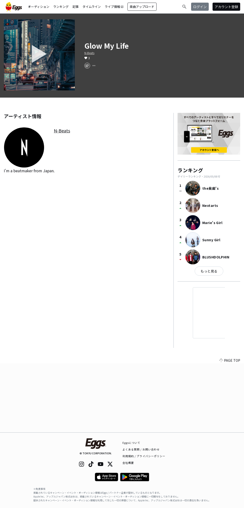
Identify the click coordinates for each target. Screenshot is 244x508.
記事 (75, 6)
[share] (87, 65)
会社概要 (128, 463)
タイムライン (91, 6)
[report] (94, 65)
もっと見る (209, 271)
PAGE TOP (229, 429)
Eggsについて (131, 443)
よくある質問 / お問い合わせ (141, 449)
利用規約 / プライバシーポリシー (144, 456)
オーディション (38, 6)
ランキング (61, 6)
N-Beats (89, 53)
